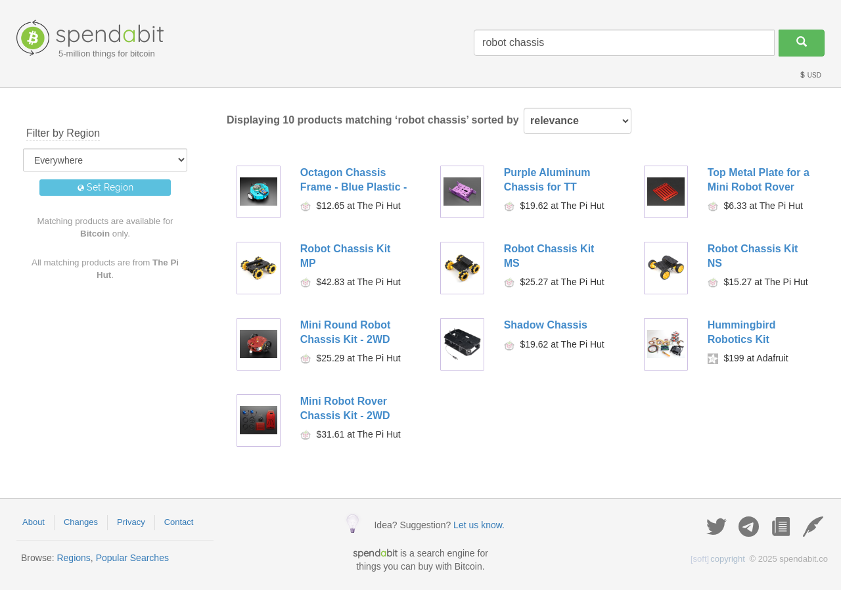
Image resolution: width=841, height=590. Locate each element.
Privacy (131, 522)
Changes (81, 522)
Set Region (105, 187)
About (33, 522)
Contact (179, 522)
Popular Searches (132, 558)
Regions (73, 558)
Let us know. (479, 525)
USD (810, 75)
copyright (718, 559)
